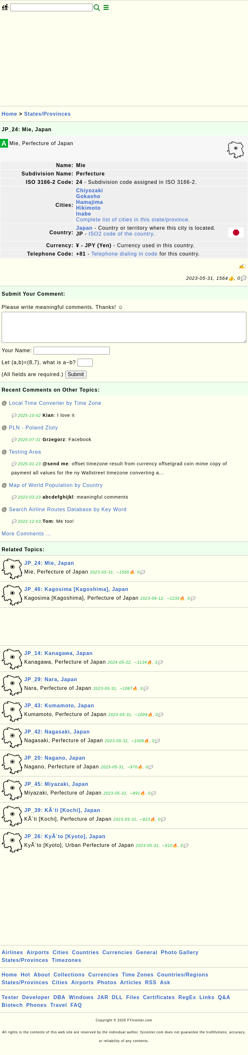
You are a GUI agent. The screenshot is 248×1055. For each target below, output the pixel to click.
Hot (25, 981)
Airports (37, 959)
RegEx (187, 1004)
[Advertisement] (124, 61)
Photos (107, 989)
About (42, 981)
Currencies (117, 959)
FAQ (76, 1011)
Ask (165, 989)
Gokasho (88, 196)
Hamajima (89, 202)
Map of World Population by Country (56, 491)
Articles (131, 989)
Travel (58, 1011)
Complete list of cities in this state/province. (133, 219)
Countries (85, 959)
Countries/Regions (182, 981)
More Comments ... (26, 540)
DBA (59, 1004)
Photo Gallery (180, 959)
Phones (36, 1011)
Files (133, 1004)
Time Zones (138, 981)
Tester (10, 1004)
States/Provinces (47, 114)
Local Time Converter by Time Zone (55, 409)
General (147, 959)
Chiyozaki (89, 190)
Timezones (66, 966)
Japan (84, 228)
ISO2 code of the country (120, 234)
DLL (117, 1004)
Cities (61, 959)
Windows (81, 1004)
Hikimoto (88, 208)
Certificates (159, 1004)
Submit (76, 381)
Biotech (12, 1011)
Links (207, 1004)
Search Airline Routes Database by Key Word (68, 516)
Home (9, 114)
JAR (102, 1004)
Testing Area (25, 458)
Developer (36, 1004)
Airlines (12, 959)
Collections (69, 981)
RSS (151, 989)
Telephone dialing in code (124, 254)
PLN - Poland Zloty (33, 434)
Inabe (83, 213)
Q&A (224, 1004)
